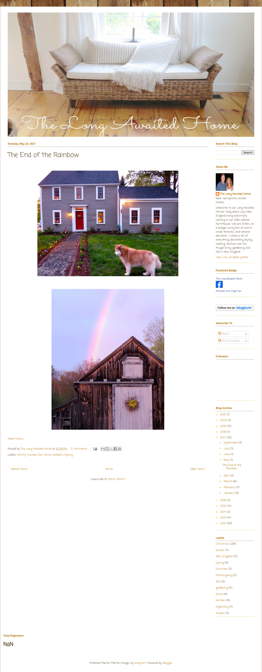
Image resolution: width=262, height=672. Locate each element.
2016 (223, 500)
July (227, 449)
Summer (221, 569)
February (230, 487)
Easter (220, 550)
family (21, 455)
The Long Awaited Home (235, 194)
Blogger (167, 663)
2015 (223, 506)
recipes (220, 613)
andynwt (140, 663)
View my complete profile (232, 257)
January (229, 493)
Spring (69, 455)
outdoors (57, 455)
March (228, 481)
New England (224, 556)
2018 (223, 432)
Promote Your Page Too (228, 291)
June (227, 454)
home (219, 594)
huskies (32, 455)
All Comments (229, 341)
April (227, 476)
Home (109, 469)
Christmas (223, 544)
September (231, 443)
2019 (223, 426)
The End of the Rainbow (43, 155)
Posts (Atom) (116, 479)
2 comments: (80, 449)
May (227, 460)
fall (218, 582)
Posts (223, 334)
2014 (223, 512)
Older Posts (197, 469)
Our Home (44, 455)
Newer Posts (19, 469)
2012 (223, 523)
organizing (222, 607)
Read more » (16, 439)
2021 (223, 415)
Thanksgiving (224, 575)
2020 (224, 420)
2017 (223, 438)
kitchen (220, 600)
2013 (223, 518)
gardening (222, 588)
